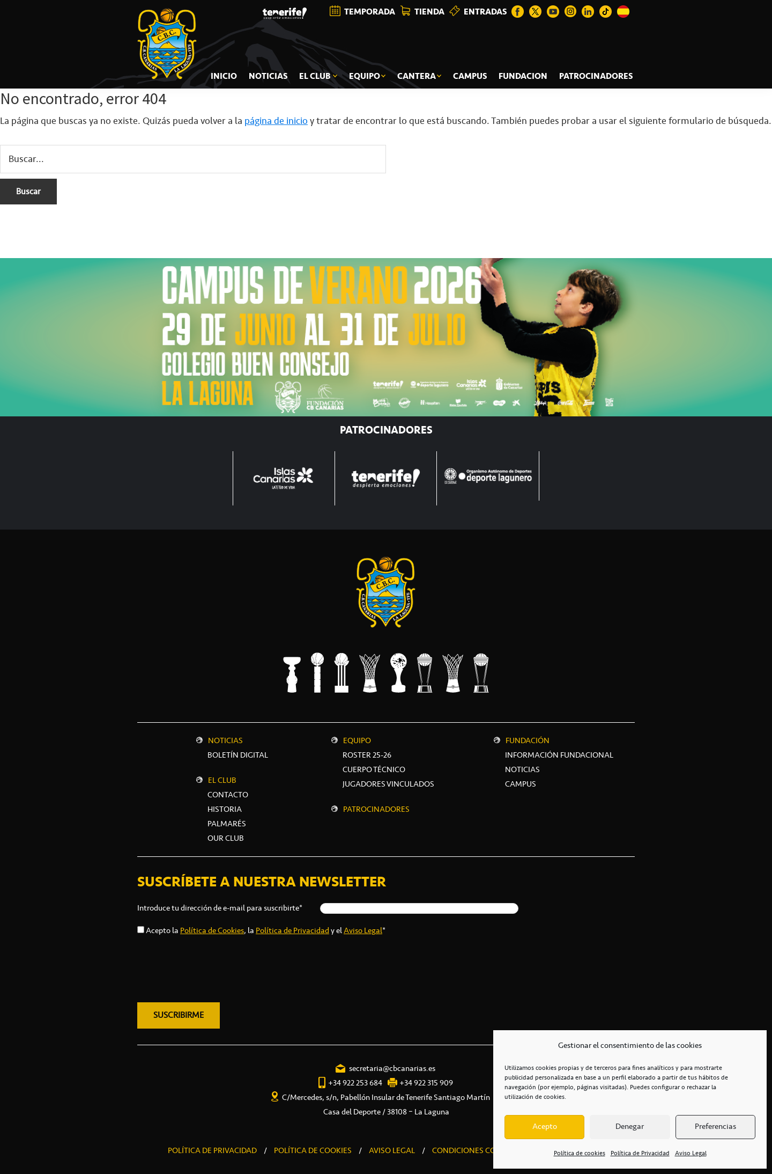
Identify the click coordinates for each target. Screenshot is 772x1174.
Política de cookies (579, 1153)
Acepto (544, 1126)
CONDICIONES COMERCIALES (484, 1150)
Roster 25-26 (367, 755)
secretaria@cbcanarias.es (392, 1068)
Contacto (227, 794)
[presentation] (218, 967)
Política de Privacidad (640, 1153)
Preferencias (715, 1126)
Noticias (225, 740)
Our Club (225, 838)
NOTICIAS (522, 769)
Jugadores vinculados (388, 783)
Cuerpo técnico (374, 769)
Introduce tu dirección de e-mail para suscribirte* (219, 907)
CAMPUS (520, 783)
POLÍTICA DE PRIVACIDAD (212, 1150)
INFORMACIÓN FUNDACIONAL (559, 755)
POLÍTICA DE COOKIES (313, 1150)
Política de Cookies (212, 930)
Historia (224, 809)
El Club (222, 780)
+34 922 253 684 (355, 1082)
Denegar (629, 1126)
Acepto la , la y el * (265, 930)
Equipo (357, 740)
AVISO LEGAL (392, 1150)
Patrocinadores (376, 809)
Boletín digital (237, 755)
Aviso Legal (691, 1153)
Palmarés (226, 823)
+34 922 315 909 (426, 1082)
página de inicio (276, 120)
